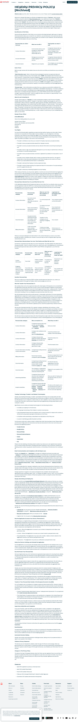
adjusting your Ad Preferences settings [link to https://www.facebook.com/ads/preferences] (25, 503)
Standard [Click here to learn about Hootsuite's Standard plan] (22, 688)
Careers (10, 690)
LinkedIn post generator (46, 702)
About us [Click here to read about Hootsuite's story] (10, 688)
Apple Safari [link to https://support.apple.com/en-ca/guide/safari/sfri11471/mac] (20, 439)
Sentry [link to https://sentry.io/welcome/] (34, 391)
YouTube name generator (47, 706)
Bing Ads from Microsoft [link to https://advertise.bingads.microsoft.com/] (23, 513)
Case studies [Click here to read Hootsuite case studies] (58, 686)
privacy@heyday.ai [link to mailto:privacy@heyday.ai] (19, 116)
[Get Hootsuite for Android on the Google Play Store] (49, 718)
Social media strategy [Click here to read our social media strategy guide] (36, 686)
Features (22, 694)
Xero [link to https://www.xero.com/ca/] (42, 325)
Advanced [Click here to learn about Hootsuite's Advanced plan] (22, 690)
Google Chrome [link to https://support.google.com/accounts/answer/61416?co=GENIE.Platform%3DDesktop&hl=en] (21, 426)
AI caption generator (48, 686)
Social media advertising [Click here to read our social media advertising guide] (34, 706)
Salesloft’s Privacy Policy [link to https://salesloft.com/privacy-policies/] (24, 462)
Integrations (20, 2)
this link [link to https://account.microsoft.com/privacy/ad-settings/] (45, 513)
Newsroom (11, 696)
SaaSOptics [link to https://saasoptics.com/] (35, 326)
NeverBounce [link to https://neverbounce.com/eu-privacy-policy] (40, 334)
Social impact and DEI (13, 699)
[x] (63, 718)
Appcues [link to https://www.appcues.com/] (35, 389)
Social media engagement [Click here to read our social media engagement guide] (35, 697)
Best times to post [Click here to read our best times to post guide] (36, 692)
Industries (27, 2)
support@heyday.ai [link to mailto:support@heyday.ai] (19, 176)
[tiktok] (75, 718)
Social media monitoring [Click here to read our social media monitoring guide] (34, 703)
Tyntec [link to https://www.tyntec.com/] (38, 365)
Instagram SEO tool (48, 699)
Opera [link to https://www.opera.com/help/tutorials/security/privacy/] (18, 436)
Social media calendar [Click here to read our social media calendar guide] (36, 694)
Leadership (11, 692)
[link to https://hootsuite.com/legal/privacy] (57, 14)
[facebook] (60, 718)
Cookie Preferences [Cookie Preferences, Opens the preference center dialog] (34, 718)
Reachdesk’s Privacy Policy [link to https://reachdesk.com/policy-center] (42, 462)
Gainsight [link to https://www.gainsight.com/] (42, 326)
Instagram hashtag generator (48, 692)
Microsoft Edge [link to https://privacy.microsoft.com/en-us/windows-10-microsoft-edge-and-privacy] (21, 431)
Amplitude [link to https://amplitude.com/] (39, 388)
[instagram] (57, 718)
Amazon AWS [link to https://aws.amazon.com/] (47, 574)
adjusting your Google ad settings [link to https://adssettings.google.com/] (37, 491)
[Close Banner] (40, 709)
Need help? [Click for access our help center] (69, 686)
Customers (11, 694)
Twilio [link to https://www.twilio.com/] (44, 365)
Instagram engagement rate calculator (47, 696)
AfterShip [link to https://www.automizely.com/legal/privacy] (34, 340)
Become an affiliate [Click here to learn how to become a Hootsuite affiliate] (60, 699)
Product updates (70, 688)
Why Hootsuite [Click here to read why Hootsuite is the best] (12, 686)
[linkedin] (69, 718)
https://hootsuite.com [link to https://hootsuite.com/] (34, 19)
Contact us (69, 690)
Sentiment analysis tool (48, 689)
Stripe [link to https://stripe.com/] (44, 357)
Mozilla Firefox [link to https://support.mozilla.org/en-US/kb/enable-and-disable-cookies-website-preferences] (20, 429)
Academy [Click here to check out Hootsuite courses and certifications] (58, 688)
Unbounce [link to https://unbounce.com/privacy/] (40, 389)
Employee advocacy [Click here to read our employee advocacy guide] (36, 700)
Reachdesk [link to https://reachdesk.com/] (31, 453)
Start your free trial (72, 2)
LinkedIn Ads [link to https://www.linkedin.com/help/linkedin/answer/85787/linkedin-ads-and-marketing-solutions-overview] (20, 509)
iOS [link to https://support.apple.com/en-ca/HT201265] (18, 441)
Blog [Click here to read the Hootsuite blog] (57, 690)
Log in (64, 2)
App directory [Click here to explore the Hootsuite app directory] (58, 696)
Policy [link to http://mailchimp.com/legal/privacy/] (32, 462)
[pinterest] (72, 718)
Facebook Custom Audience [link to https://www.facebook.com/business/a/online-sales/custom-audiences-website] (36, 495)
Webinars (57, 694)
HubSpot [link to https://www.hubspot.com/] (36, 328)
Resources (34, 2)
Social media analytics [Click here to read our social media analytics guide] (36, 688)
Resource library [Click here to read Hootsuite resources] (59, 692)
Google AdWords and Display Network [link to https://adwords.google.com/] (34, 481)
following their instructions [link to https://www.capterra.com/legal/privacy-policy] (39, 516)
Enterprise (45, 2)
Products (14, 2)
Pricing (40, 2)
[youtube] (66, 718)
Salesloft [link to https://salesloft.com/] (23, 453)
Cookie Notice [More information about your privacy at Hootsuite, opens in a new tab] (17, 715)
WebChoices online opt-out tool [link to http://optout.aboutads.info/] (37, 511)
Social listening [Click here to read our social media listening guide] (35, 690)
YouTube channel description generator (48, 709)
